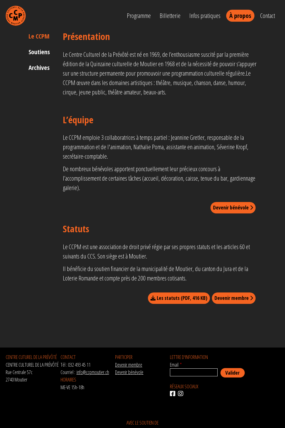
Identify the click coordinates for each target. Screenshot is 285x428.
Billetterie (170, 15)
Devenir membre (233, 297)
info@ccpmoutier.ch (93, 372)
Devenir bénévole (233, 207)
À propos (240, 15)
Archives (39, 67)
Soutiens (39, 51)
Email (174, 364)
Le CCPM (39, 36)
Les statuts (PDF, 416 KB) (178, 297)
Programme (139, 15)
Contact (267, 15)
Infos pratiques (204, 15)
